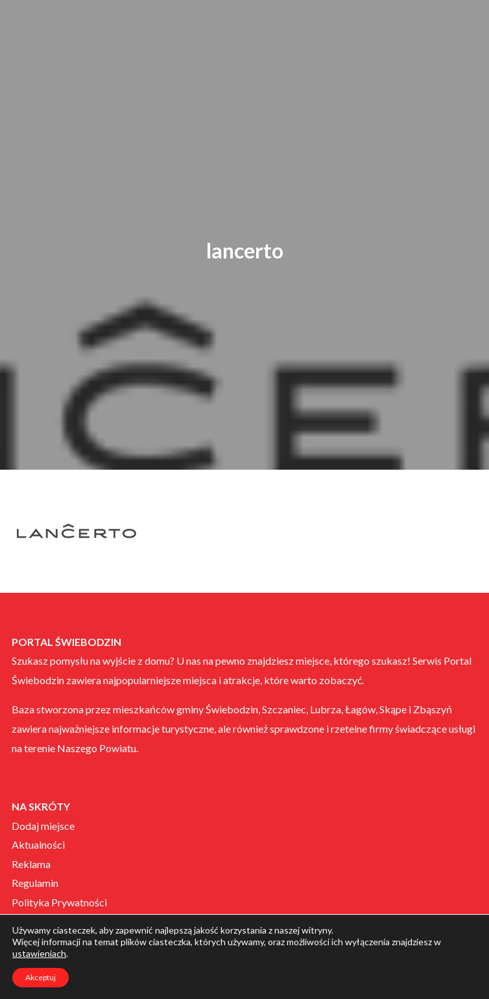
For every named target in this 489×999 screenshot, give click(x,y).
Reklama (31, 864)
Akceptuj (40, 977)
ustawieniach (39, 953)
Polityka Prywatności (59, 902)
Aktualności (38, 844)
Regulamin (35, 883)
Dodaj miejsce (43, 826)
